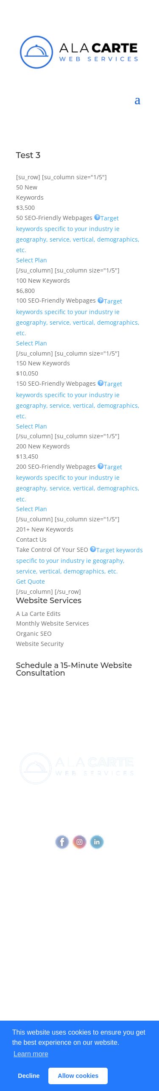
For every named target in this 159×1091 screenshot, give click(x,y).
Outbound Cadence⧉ (79, 948)
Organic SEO (34, 633)
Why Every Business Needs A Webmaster (79, 974)
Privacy (120, 813)
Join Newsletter (79, 880)
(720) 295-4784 (112, 797)
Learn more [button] (31, 1054)
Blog (79, 990)
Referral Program (79, 906)
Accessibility (62, 823)
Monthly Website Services (52, 623)
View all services (79, 932)
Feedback (100, 823)
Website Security (40, 644)
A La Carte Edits (38, 614)
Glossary (79, 1006)
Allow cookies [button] (78, 1075)
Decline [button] (28, 1075)
